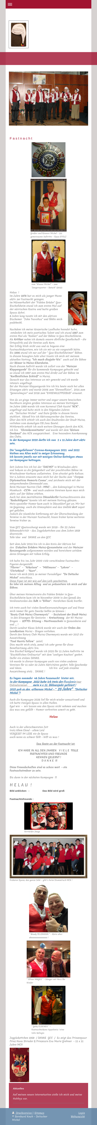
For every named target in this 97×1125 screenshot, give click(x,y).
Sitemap (39, 1113)
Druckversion (22, 1113)
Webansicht (78, 1116)
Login (81, 1113)
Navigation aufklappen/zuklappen (48, 4)
